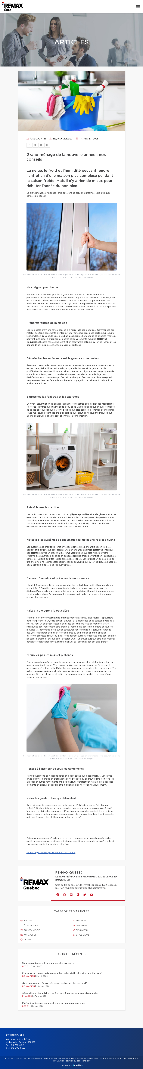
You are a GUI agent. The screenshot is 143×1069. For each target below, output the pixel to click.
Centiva (78, 1065)
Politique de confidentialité (112, 1059)
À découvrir (36, 139)
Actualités (28, 935)
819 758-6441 (17, 1045)
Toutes (26, 921)
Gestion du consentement (78, 1061)
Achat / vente (30, 930)
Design (26, 940)
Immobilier (80, 925)
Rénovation (81, 930)
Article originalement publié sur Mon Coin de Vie (51, 853)
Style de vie (81, 935)
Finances (79, 921)
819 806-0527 (18, 1048)
